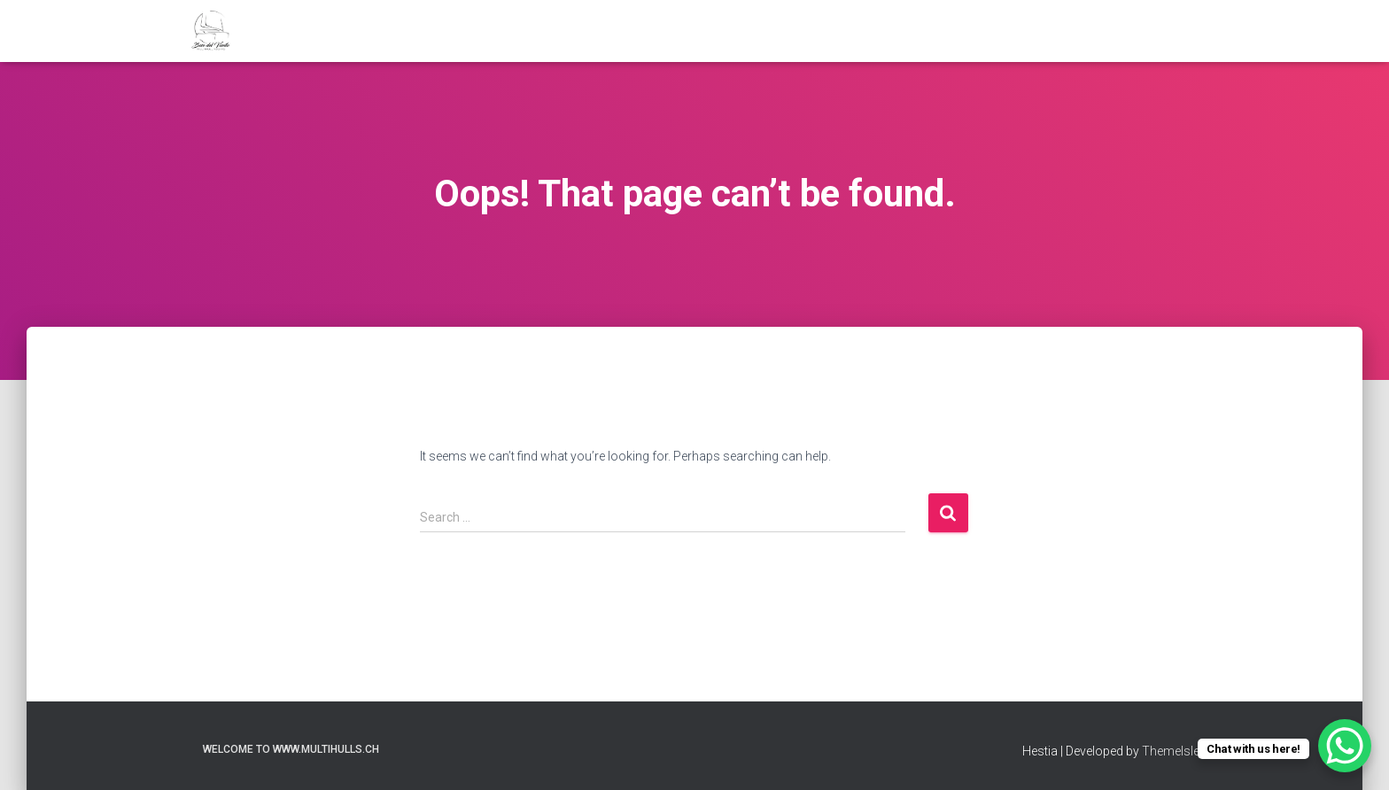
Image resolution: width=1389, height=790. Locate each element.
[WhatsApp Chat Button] (1344, 745)
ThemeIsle (1170, 751)
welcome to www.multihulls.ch (291, 749)
